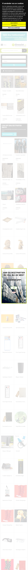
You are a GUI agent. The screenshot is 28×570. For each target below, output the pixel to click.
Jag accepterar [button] (14, 23)
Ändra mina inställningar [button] (14, 27)
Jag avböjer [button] (14, 25)
